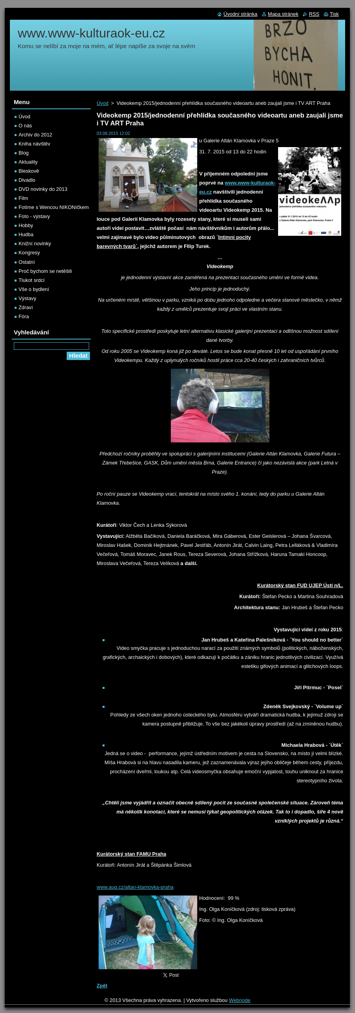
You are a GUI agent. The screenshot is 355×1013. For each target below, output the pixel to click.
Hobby (26, 225)
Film (23, 198)
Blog (24, 153)
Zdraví (26, 307)
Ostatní (27, 262)
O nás (25, 126)
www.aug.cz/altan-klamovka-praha (135, 887)
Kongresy (29, 253)
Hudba (26, 234)
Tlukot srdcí (32, 280)
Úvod (102, 103)
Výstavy (27, 298)
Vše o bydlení (34, 289)
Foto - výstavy (34, 216)
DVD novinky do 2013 (43, 189)
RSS (314, 14)
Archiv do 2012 (35, 135)
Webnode (239, 1000)
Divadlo (27, 180)
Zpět (102, 986)
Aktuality (28, 162)
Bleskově (29, 171)
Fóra (24, 316)
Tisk (334, 14)
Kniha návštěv (34, 144)
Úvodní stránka (240, 14)
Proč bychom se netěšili (45, 271)
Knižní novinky (35, 243)
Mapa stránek (283, 14)
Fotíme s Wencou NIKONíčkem (54, 207)
